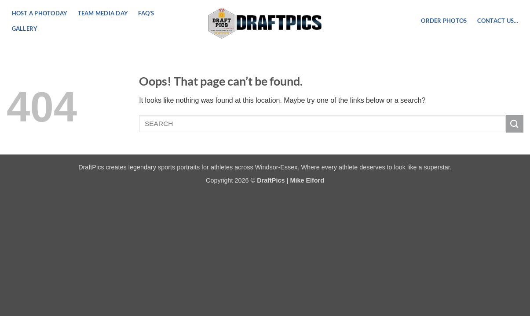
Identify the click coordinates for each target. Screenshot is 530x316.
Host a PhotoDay (40, 13)
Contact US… (498, 20)
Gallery (25, 28)
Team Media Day (103, 13)
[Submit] (514, 123)
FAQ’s (146, 13)
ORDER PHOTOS (444, 20)
